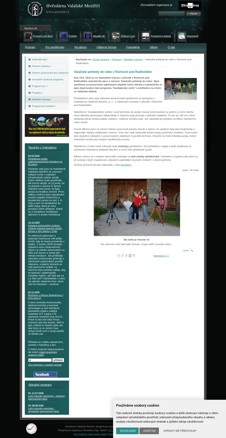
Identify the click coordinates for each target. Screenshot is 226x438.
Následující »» (161, 255)
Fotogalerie (133, 47)
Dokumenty (192, 36)
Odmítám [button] (149, 430)
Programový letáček (161, 36)
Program (30, 47)
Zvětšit (188, 251)
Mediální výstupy (133, 59)
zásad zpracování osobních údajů (42, 353)
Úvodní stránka (100, 59)
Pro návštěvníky (54, 47)
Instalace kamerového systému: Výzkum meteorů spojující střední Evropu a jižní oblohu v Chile (45, 228)
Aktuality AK (99, 36)
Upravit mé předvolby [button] (180, 430)
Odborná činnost (106, 47)
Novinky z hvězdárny (43, 147)
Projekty (73, 36)
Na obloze (81, 47)
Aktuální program (40, 384)
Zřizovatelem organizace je (156, 4)
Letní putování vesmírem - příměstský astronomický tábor (43, 410)
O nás (171, 47)
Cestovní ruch (128, 36)
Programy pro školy (43, 36)
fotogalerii (126, 164)
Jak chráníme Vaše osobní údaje (90, 434)
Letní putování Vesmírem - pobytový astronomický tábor (46, 397)
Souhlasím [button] (128, 430)
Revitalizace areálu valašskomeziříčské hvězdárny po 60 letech (45, 162)
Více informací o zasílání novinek (45, 365)
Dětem (154, 47)
